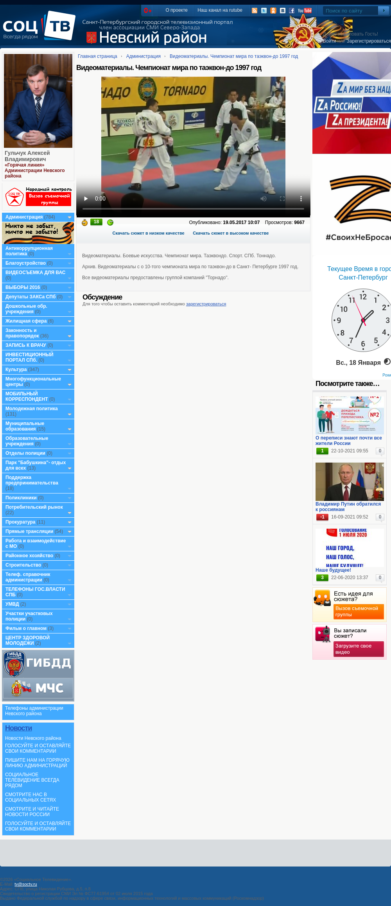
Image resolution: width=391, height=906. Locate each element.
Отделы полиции (25, 453)
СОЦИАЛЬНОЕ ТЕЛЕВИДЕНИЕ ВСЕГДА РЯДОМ (32, 780)
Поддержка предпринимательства (31, 480)
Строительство (23, 565)
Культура (16, 369)
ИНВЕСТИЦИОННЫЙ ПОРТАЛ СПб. (29, 357)
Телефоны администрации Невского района (34, 710)
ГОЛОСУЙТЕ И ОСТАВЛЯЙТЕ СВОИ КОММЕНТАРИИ (38, 748)
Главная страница (97, 56)
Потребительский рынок (34, 507)
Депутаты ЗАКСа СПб (30, 297)
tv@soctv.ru (25, 884)
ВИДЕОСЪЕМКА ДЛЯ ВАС (35, 272)
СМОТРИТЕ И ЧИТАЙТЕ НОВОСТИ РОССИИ (32, 811)
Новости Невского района (33, 738)
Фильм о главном (26, 628)
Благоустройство (26, 263)
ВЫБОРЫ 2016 (22, 287)
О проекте (176, 10)
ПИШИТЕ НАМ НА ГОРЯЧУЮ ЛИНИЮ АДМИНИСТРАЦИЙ (37, 762)
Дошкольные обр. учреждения (26, 308)
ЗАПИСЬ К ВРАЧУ (25, 345)
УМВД (12, 604)
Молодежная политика (31, 408)
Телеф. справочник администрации (27, 577)
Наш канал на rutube (219, 10)
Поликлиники (21, 498)
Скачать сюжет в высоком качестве (231, 233)
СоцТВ (41, 31)
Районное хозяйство (29, 555)
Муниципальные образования (24, 426)
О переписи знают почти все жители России (349, 440)
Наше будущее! (333, 570)
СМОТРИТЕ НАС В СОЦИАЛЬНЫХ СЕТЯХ (30, 797)
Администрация (24, 217)
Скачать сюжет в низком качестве (149, 233)
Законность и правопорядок (22, 333)
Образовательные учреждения (26, 441)
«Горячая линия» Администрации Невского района (35, 170)
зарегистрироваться (206, 303)
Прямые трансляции (29, 531)
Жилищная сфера (26, 321)
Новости (18, 728)
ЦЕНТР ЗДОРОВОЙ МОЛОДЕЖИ (27, 640)
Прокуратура (20, 522)
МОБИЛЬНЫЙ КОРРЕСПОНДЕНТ (27, 396)
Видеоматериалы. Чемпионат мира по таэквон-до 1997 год (234, 56)
